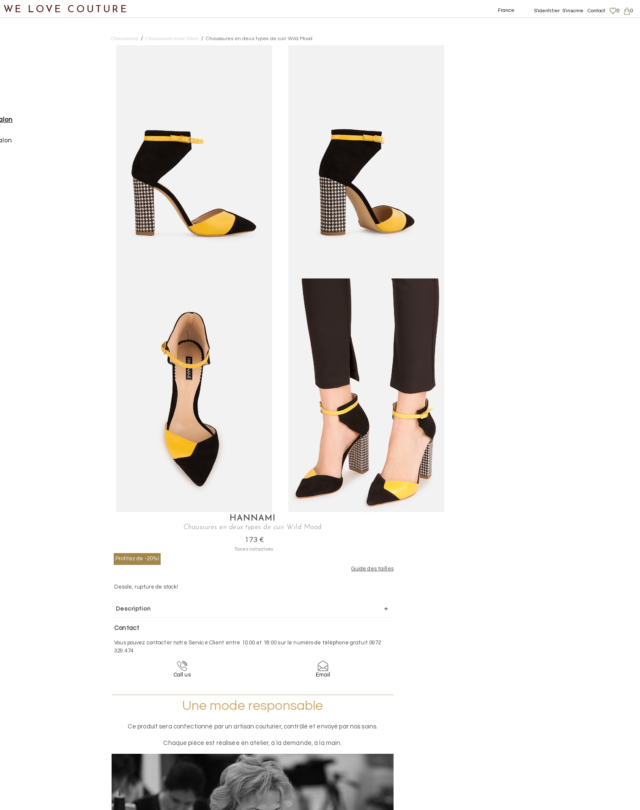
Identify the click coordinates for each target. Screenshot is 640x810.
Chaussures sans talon (54, 144)
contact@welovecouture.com (551, 650)
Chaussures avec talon (55, 123)
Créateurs (25, 205)
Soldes (20, 246)
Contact (597, 11)
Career (534, 758)
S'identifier (547, 11)
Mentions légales (547, 716)
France (506, 10)
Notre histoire (31, 41)
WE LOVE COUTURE (66, 9)
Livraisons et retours (551, 725)
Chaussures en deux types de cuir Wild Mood (259, 38)
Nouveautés (28, 62)
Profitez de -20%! (483, 90)
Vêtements (27, 82)
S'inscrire (572, 11)
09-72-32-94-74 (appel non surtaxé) (372, 650)
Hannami (532, 50)
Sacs (17, 164)
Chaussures (28, 103)
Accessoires (28, 185)
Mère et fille (29, 226)
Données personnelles (554, 733)
